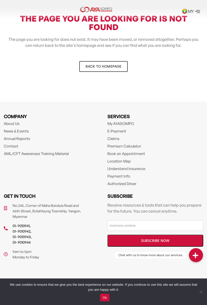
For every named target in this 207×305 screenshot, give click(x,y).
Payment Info (118, 176)
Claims (113, 138)
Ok (105, 297)
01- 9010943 (22, 237)
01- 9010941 (21, 226)
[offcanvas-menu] (197, 11)
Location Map (119, 161)
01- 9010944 (22, 242)
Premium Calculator (124, 146)
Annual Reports (17, 138)
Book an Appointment (126, 153)
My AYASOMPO (120, 123)
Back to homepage (103, 66)
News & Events (16, 131)
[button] (196, 255)
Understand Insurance (126, 168)
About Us (12, 123)
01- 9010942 (21, 231)
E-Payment (116, 131)
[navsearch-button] (185, 11)
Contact (11, 146)
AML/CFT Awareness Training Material (36, 153)
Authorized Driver (121, 183)
